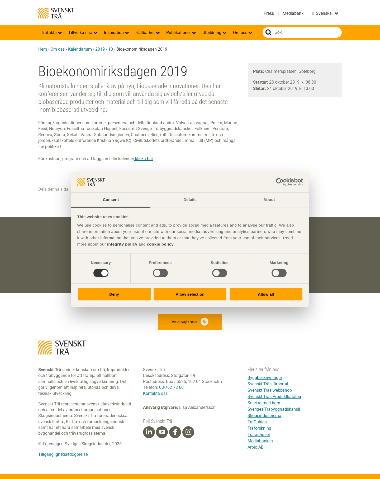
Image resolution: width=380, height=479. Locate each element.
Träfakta (49, 32)
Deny (114, 294)
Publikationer (179, 32)
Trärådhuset (259, 434)
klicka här (143, 158)
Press (269, 13)
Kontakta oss (155, 393)
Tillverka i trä (80, 32)
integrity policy (122, 244)
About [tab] (269, 199)
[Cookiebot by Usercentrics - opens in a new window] (280, 182)
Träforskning (259, 428)
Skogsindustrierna (264, 415)
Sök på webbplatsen (268, 32)
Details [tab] (190, 199)
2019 (100, 49)
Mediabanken (260, 440)
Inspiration (114, 32)
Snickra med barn (264, 402)
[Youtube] (162, 432)
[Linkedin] (149, 432)
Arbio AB (256, 447)
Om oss (240, 32)
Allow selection (189, 294)
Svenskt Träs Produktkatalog (274, 396)
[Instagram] (188, 432)
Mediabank (293, 13)
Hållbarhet (145, 32)
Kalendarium (80, 49)
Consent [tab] (111, 199)
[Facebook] (175, 432)
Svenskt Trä (56, 13)
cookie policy (160, 244)
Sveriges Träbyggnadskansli (274, 409)
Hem (42, 49)
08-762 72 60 (171, 387)
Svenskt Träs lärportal (268, 383)
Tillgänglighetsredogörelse (63, 454)
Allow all (266, 294)
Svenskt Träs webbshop (270, 390)
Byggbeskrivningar (265, 377)
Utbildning (212, 32)
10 (110, 49)
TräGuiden (257, 421)
